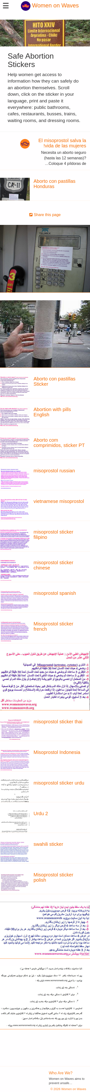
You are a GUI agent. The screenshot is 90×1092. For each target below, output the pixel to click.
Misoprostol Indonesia (57, 752)
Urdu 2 (41, 813)
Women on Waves (50, 5)
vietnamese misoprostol (59, 501)
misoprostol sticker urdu (59, 783)
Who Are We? (60, 1073)
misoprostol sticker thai (58, 721)
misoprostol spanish (55, 593)
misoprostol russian (54, 470)
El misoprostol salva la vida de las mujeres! (62, 143)
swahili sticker (48, 844)
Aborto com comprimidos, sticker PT (59, 442)
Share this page (45, 215)
